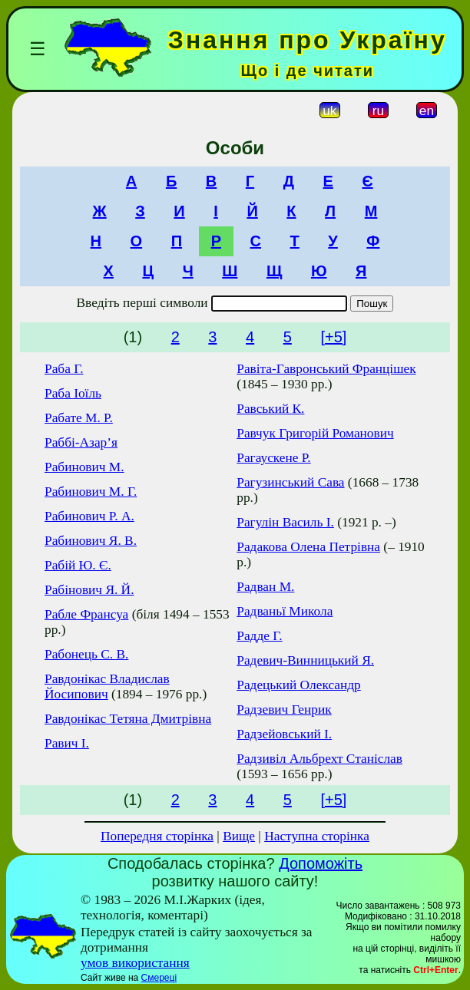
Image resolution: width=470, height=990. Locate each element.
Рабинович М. (84, 467)
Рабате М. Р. (79, 418)
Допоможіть (320, 863)
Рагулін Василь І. (285, 522)
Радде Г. (259, 636)
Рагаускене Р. (273, 457)
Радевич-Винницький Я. (305, 660)
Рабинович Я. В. (91, 540)
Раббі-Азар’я (81, 442)
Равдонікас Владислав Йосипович (107, 686)
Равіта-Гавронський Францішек (326, 368)
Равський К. (270, 408)
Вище (239, 836)
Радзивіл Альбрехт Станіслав (319, 758)
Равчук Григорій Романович (315, 433)
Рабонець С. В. (86, 654)
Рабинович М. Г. (91, 491)
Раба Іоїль (73, 393)
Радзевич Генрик (284, 709)
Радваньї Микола (285, 611)
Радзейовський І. (284, 734)
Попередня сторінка (157, 836)
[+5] (333, 336)
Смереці (159, 977)
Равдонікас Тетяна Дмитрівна (128, 718)
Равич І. (67, 743)
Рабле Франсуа (86, 614)
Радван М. (265, 586)
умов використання (135, 962)
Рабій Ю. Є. (78, 565)
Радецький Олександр (299, 685)
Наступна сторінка (316, 836)
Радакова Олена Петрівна (308, 547)
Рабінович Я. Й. (89, 589)
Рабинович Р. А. (89, 516)
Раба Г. (64, 368)
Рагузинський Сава (290, 482)
